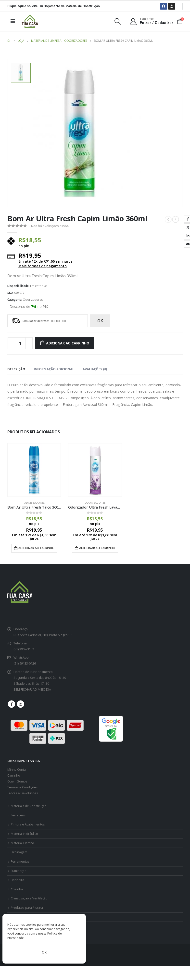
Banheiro (17, 880)
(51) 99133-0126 (24, 663)
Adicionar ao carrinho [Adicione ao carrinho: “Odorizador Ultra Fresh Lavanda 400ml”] (97, 548)
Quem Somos (17, 781)
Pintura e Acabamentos (28, 825)
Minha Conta (16, 769)
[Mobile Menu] (12, 21)
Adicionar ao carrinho (67, 343)
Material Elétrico (22, 843)
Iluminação (18, 871)
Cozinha (17, 889)
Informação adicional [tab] (54, 369)
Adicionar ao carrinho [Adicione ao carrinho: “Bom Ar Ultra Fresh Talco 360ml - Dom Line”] (36, 548)
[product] (34, 470)
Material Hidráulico (24, 834)
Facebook (11, 704)
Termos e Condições (22, 787)
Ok (44, 952)
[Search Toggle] (117, 21)
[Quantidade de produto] (20, 343)
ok (100, 321)
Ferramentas (20, 861)
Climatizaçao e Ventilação (29, 898)
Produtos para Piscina (27, 908)
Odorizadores (33, 300)
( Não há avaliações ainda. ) (49, 226)
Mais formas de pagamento (42, 266)
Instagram (20, 704)
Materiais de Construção (29, 806)
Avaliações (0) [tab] (95, 369)
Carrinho (13, 775)
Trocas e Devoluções (22, 793)
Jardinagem (19, 852)
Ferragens (18, 815)
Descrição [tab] (16, 369)
